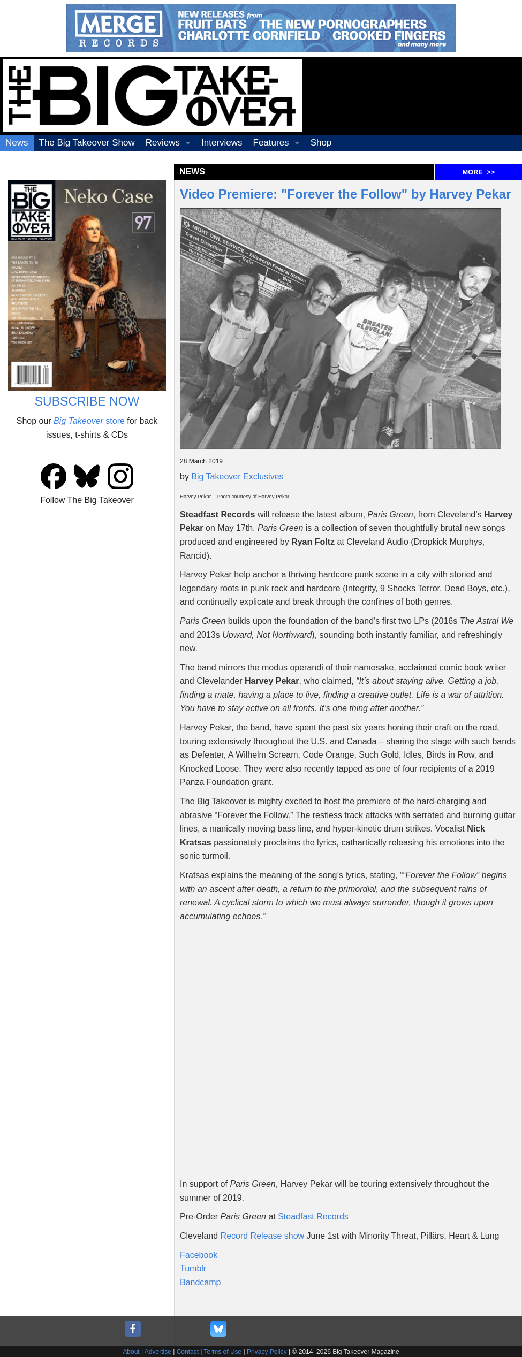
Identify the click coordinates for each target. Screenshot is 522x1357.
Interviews (222, 143)
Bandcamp (200, 1282)
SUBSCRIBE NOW (87, 401)
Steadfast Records (313, 1216)
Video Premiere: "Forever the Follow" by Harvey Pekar (345, 194)
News (16, 143)
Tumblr (193, 1268)
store (89, 420)
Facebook (198, 1255)
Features (271, 143)
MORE (479, 172)
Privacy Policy (267, 1351)
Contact (188, 1351)
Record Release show (263, 1235)
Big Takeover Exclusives (237, 476)
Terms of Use (223, 1351)
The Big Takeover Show (87, 143)
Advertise (158, 1351)
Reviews (163, 143)
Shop (321, 143)
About (131, 1351)
